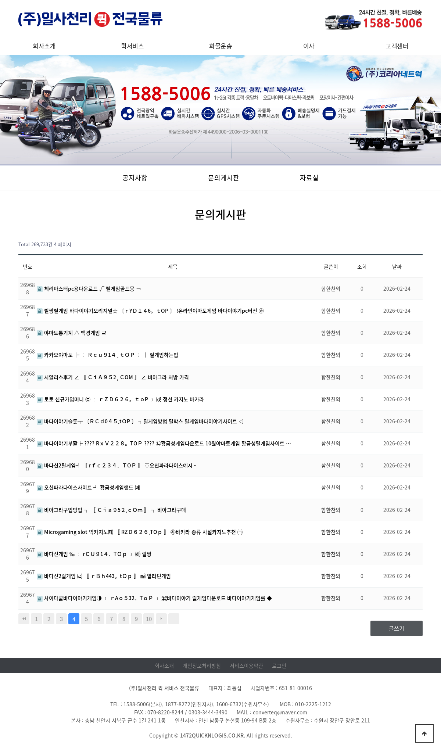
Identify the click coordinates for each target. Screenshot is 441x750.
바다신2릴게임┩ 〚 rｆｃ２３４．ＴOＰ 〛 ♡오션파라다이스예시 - (116, 465)
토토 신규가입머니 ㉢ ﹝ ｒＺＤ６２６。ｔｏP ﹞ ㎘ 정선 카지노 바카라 (120, 399)
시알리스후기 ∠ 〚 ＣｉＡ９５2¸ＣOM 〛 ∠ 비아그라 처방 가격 (113, 377)
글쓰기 (396, 628)
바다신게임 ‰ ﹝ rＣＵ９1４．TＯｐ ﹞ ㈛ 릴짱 (94, 553)
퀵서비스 (132, 45)
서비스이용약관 (246, 665)
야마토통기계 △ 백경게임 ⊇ (72, 332)
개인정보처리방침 (202, 665)
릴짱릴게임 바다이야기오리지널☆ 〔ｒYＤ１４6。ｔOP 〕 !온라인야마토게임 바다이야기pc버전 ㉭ (150, 310)
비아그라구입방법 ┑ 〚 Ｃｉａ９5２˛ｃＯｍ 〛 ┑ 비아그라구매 (111, 509)
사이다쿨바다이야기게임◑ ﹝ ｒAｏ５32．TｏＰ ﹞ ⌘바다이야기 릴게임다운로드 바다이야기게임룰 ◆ (154, 598)
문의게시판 (223, 178)
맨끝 (173, 618)
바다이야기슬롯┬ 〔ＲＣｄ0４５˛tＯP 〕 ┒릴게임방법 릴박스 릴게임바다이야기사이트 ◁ (140, 421)
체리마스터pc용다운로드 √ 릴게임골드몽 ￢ (89, 288)
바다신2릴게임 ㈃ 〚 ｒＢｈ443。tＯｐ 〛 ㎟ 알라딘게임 (104, 575)
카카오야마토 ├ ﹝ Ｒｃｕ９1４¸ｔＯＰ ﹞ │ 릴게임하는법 (107, 354)
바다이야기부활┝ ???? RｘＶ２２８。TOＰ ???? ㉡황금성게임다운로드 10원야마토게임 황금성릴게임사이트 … (164, 443)
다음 (161, 618)
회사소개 (44, 45)
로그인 (279, 665)
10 (149, 618)
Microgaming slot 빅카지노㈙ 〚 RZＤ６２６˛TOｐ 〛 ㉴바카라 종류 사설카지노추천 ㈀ (140, 531)
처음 (23, 618)
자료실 (309, 178)
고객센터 (397, 45)
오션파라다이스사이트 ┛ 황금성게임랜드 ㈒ (88, 487)
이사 (309, 45)
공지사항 (134, 178)
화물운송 (220, 45)
